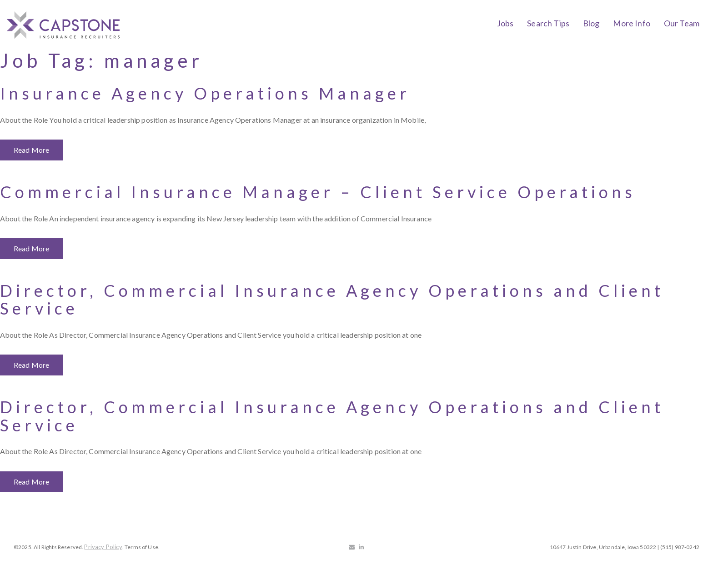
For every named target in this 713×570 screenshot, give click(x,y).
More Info (631, 23)
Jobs (505, 23)
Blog (591, 23)
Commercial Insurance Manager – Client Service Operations (318, 192)
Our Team (681, 23)
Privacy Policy (103, 546)
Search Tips (548, 23)
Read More (31, 149)
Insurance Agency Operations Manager (205, 93)
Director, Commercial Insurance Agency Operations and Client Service (332, 299)
